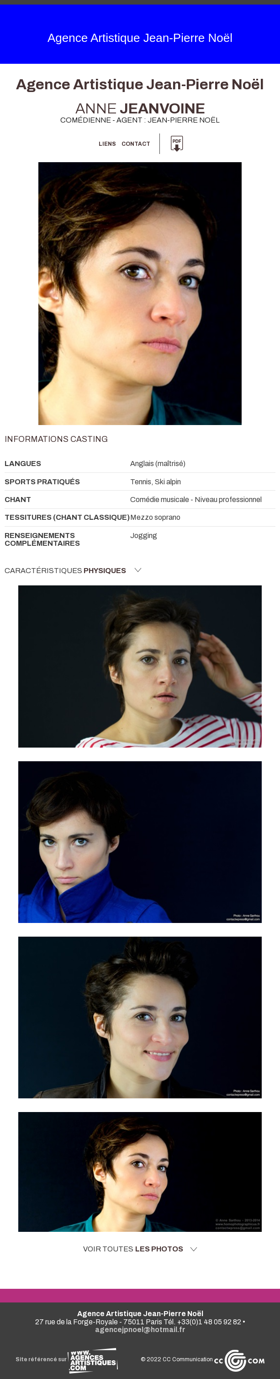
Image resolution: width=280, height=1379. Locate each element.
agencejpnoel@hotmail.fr (140, 1329)
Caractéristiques (73, 570)
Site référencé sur (67, 1359)
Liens (107, 144)
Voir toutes (140, 1249)
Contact (136, 144)
